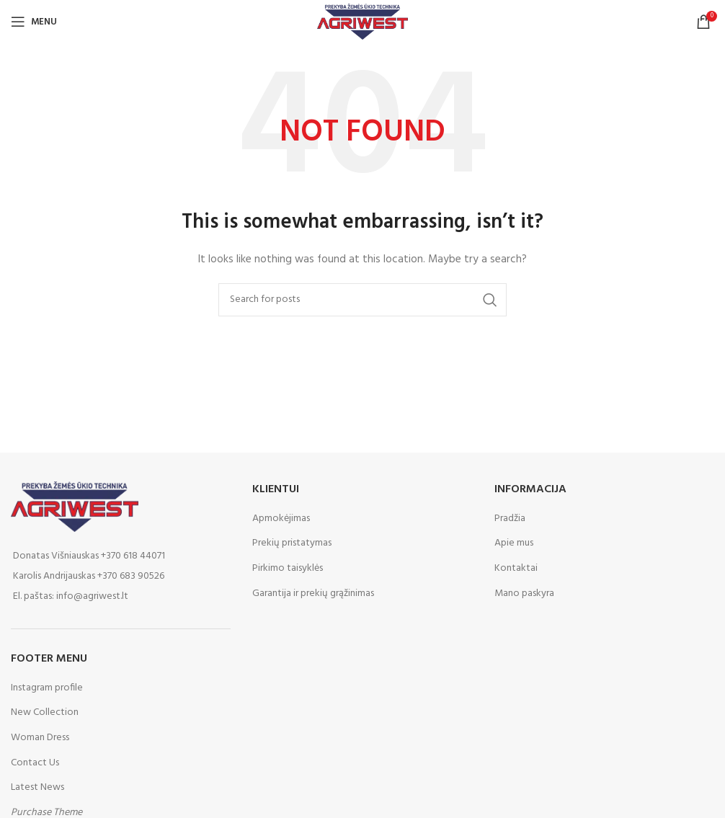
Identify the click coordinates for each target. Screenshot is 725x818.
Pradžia (509, 519)
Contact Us (35, 763)
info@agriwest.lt (92, 596)
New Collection (45, 712)
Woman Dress (40, 737)
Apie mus (513, 543)
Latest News (37, 787)
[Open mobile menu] (34, 21)
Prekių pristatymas (292, 543)
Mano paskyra (524, 594)
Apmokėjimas (281, 519)
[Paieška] (362, 299)
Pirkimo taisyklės (287, 568)
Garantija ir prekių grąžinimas (313, 594)
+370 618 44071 (133, 556)
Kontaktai (516, 568)
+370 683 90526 (130, 576)
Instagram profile (47, 688)
